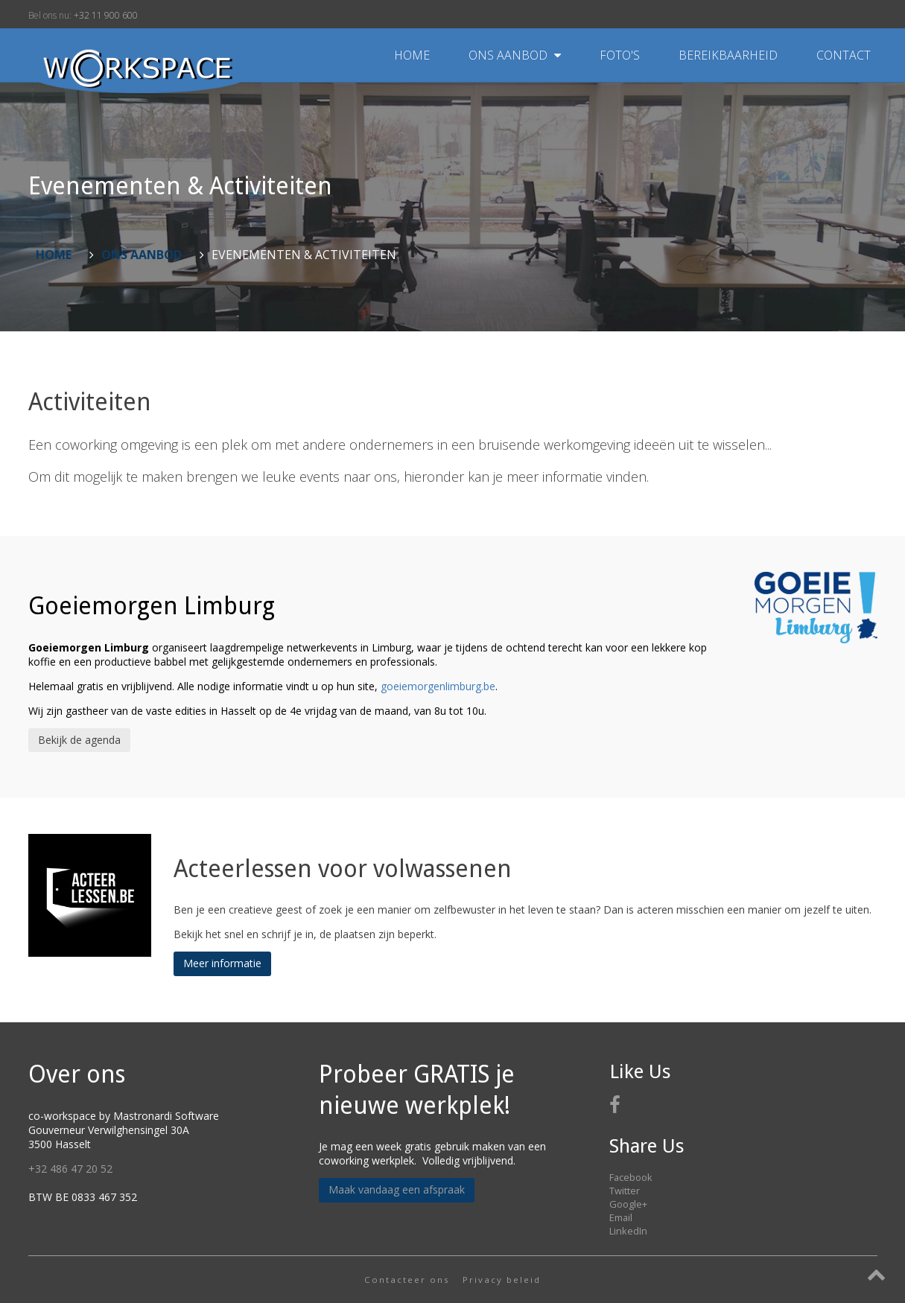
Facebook (630, 1177)
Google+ (628, 1204)
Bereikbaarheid (730, 55)
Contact (843, 55)
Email (620, 1217)
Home (412, 55)
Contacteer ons (407, 1279)
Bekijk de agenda (79, 740)
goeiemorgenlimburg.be (438, 686)
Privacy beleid (502, 1279)
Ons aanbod (516, 55)
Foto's (621, 55)
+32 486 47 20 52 (70, 1169)
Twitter (624, 1190)
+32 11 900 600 (106, 15)
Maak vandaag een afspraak (396, 1189)
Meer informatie (222, 963)
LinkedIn (628, 1230)
